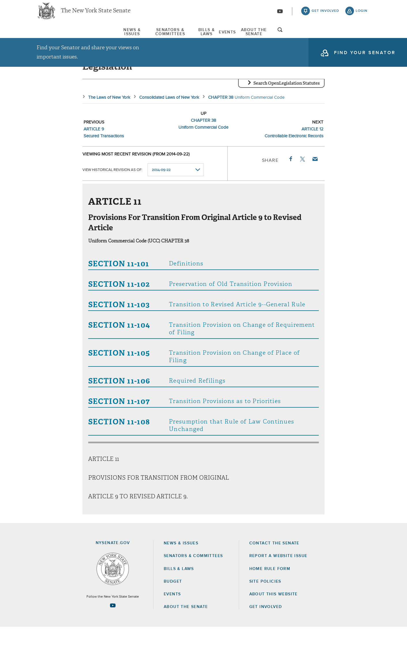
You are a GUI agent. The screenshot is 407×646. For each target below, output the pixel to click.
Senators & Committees (129, 37)
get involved (325, 14)
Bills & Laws (203, 37)
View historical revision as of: (112, 189)
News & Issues (54, 37)
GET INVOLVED (265, 626)
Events (255, 37)
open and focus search (361, 38)
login (362, 14)
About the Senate (186, 626)
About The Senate (315, 37)
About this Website (273, 613)
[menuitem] (54, 37)
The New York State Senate (96, 14)
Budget (173, 600)
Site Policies (265, 600)
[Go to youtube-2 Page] (112, 624)
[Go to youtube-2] (280, 14)
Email (314, 178)
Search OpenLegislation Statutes (286, 102)
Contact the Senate (274, 562)
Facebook (290, 178)
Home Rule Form (270, 588)
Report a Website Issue (278, 575)
